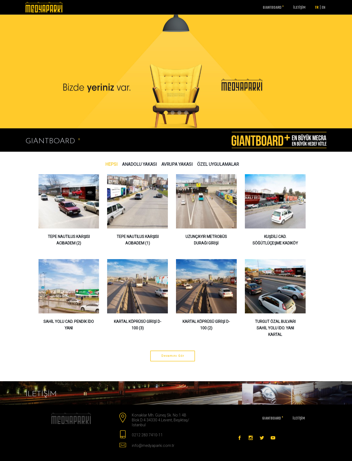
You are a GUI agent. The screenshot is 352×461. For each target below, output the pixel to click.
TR (316, 8)
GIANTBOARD (273, 7)
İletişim (299, 8)
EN (322, 8)
